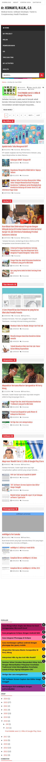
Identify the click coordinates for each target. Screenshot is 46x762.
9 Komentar (25, 490)
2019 (6, 717)
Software (7, 436)
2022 (6, 706)
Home (6, 28)
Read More (8, 109)
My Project (7, 34)
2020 (6, 713)
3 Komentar (25, 561)
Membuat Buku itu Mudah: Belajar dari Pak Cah (26, 326)
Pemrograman (9, 45)
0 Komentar (16, 149)
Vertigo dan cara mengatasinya (21, 422)
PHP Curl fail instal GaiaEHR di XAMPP (23, 475)
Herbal (32, 89)
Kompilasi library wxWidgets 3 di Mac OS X (25, 568)
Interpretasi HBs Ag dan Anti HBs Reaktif (19, 657)
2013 (6, 751)
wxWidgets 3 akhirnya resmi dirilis (22, 548)
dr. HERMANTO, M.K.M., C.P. (16, 8)
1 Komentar (16, 316)
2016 (6, 740)
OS (4, 51)
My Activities (8, 63)
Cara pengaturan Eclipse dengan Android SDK (21, 633)
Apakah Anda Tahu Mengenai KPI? (15, 146)
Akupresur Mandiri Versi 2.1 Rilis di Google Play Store (23, 461)
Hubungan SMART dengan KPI (20, 160)
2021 (6, 710)
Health (6, 69)
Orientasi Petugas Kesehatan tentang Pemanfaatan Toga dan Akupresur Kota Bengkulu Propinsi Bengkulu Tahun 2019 (24, 250)
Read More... (27, 149)
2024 (6, 699)
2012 (6, 755)
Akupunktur (8, 360)
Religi (5, 40)
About (15, 2)
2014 (6, 748)
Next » (31, 115)
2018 (6, 721)
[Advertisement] (23, 20)
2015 (6, 744)
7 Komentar (16, 391)
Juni (7, 728)
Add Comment (22, 89)
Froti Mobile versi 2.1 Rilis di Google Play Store (29, 94)
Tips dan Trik (8, 57)
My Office (7, 121)
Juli (7, 724)
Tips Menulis (8, 284)
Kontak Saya (25, 2)
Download (6, 2)
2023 (6, 702)
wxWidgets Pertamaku (11, 534)
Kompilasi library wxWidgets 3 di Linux (23, 558)
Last (38, 115)
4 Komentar (25, 477)
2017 (6, 737)
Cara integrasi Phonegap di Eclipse (16, 638)
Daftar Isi (37, 2)
